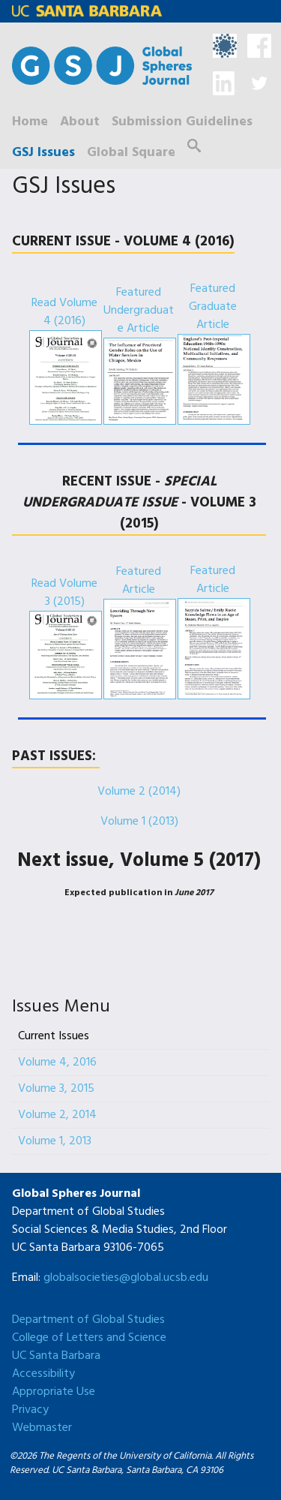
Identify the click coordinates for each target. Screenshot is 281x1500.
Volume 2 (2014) (139, 791)
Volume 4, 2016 (57, 1062)
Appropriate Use (53, 1392)
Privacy (30, 1410)
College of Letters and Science (89, 1338)
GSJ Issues (43, 153)
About (80, 122)
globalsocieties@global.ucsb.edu (125, 1278)
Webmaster (42, 1428)
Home (30, 122)
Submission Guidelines (182, 122)
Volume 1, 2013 (54, 1141)
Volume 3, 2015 (56, 1089)
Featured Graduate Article (213, 307)
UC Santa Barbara (56, 1356)
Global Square (131, 153)
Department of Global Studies (88, 1320)
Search (194, 146)
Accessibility (43, 1374)
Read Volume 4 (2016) (64, 312)
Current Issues (53, 1036)
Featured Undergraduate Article (138, 310)
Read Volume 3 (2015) (64, 593)
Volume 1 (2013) (139, 821)
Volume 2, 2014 (57, 1115)
